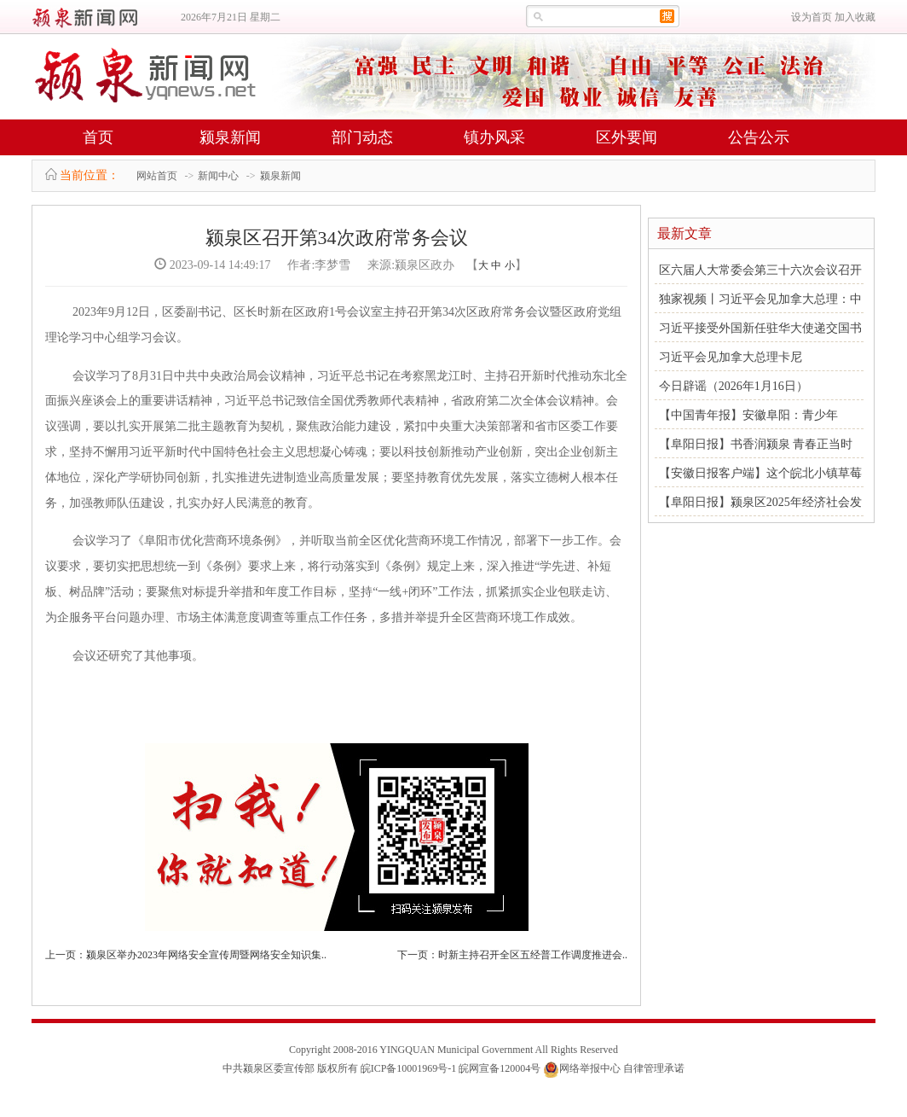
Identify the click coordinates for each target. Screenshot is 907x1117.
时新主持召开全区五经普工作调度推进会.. (532, 955)
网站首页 (156, 176)
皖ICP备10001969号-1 (409, 1068)
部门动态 (362, 137)
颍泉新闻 (230, 137)
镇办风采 (494, 137)
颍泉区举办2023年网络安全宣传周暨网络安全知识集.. (206, 955)
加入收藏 (855, 17)
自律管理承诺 (654, 1068)
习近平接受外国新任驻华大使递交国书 (760, 328)
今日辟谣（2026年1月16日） (733, 386)
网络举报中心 (590, 1068)
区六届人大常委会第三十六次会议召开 (760, 270)
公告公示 (758, 137)
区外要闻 (626, 137)
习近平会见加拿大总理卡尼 (730, 357)
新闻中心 (218, 176)
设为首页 (811, 17)
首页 (98, 137)
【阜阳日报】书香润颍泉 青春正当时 (756, 444)
